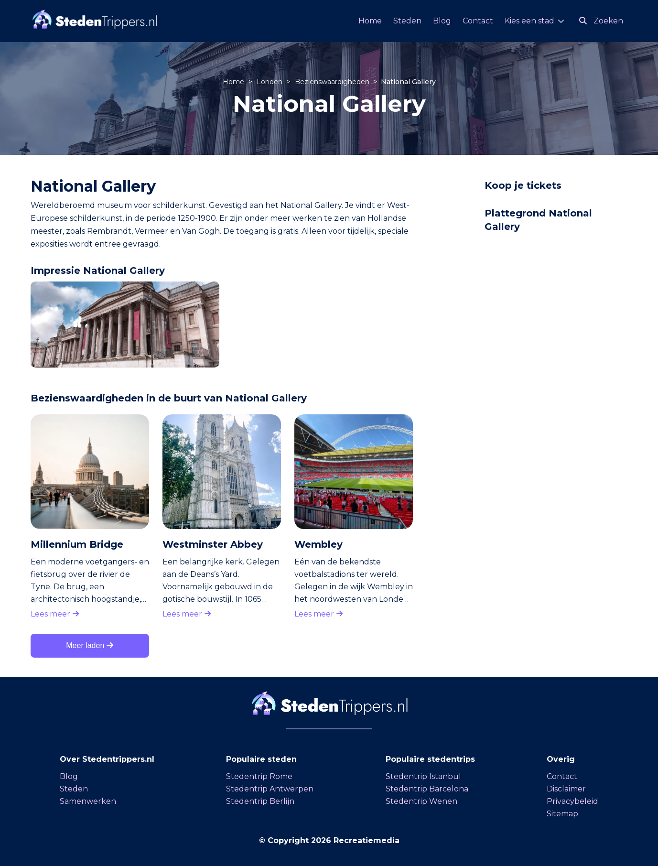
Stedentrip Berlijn (260, 801)
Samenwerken (88, 801)
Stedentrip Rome (259, 776)
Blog (442, 20)
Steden (407, 20)
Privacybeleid (572, 801)
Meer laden (89, 645)
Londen (270, 81)
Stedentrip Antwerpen (269, 788)
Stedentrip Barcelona (427, 788)
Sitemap (562, 813)
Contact (478, 20)
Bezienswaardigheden (333, 81)
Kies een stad (529, 20)
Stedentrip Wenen (421, 801)
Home (370, 20)
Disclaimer (566, 788)
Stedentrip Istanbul (423, 776)
